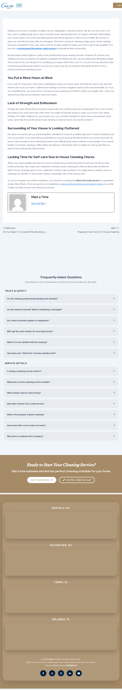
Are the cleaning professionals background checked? (32, 299)
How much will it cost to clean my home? (26, 425)
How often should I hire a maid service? (26, 404)
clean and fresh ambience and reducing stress (82, 184)
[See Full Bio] (46, 203)
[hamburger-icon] (19, 5)
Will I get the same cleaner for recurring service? (30, 331)
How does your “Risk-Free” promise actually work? (31, 353)
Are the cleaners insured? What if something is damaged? (34, 309)
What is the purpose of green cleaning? (25, 415)
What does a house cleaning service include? (28, 382)
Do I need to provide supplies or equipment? (28, 320)
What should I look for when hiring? (24, 393)
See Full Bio (38, 203)
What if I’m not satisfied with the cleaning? (27, 342)
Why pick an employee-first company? (25, 436)
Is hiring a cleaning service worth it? (24, 371)
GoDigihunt (71, 665)
